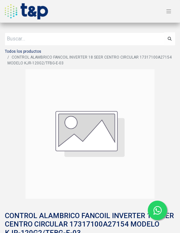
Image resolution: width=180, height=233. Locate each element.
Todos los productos (23, 51)
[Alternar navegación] (168, 11)
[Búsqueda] (169, 38)
